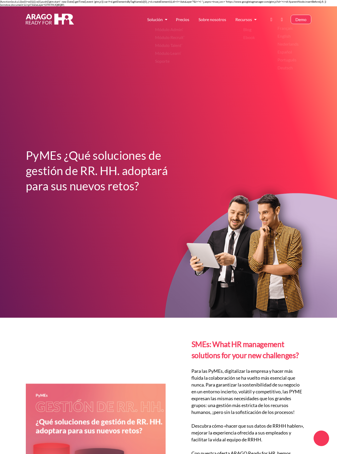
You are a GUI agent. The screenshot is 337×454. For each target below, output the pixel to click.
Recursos (243, 20)
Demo (300, 20)
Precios (182, 20)
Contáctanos (273, 20)
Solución (155, 20)
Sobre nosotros (212, 20)
